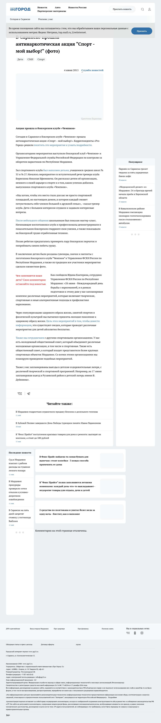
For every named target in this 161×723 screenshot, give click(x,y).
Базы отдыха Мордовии (39, 629)
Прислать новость (122, 9)
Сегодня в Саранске (20, 19)
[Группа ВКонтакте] (127, 633)
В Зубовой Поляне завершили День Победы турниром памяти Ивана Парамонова (59, 425)
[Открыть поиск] (142, 9)
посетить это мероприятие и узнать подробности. (63, 145)
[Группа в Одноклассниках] (134, 633)
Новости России (77, 7)
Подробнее (112, 697)
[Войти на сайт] (149, 9)
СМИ (30, 59)
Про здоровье (59, 629)
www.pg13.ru (33, 652)
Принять (142, 31)
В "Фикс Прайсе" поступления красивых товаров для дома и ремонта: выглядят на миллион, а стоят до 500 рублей (59, 438)
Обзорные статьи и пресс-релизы (19, 644)
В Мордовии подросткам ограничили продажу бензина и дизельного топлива (59, 413)
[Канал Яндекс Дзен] (141, 633)
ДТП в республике (13, 629)
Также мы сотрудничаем (30, 337)
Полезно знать (107, 629)
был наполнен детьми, (56, 170)
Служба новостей (92, 70)
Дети (20, 59)
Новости (42, 7)
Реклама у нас (45, 19)
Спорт (41, 59)
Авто (57, 7)
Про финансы (83, 629)
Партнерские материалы (51, 11)
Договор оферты (47, 644)
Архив (78, 644)
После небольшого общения (32, 220)
